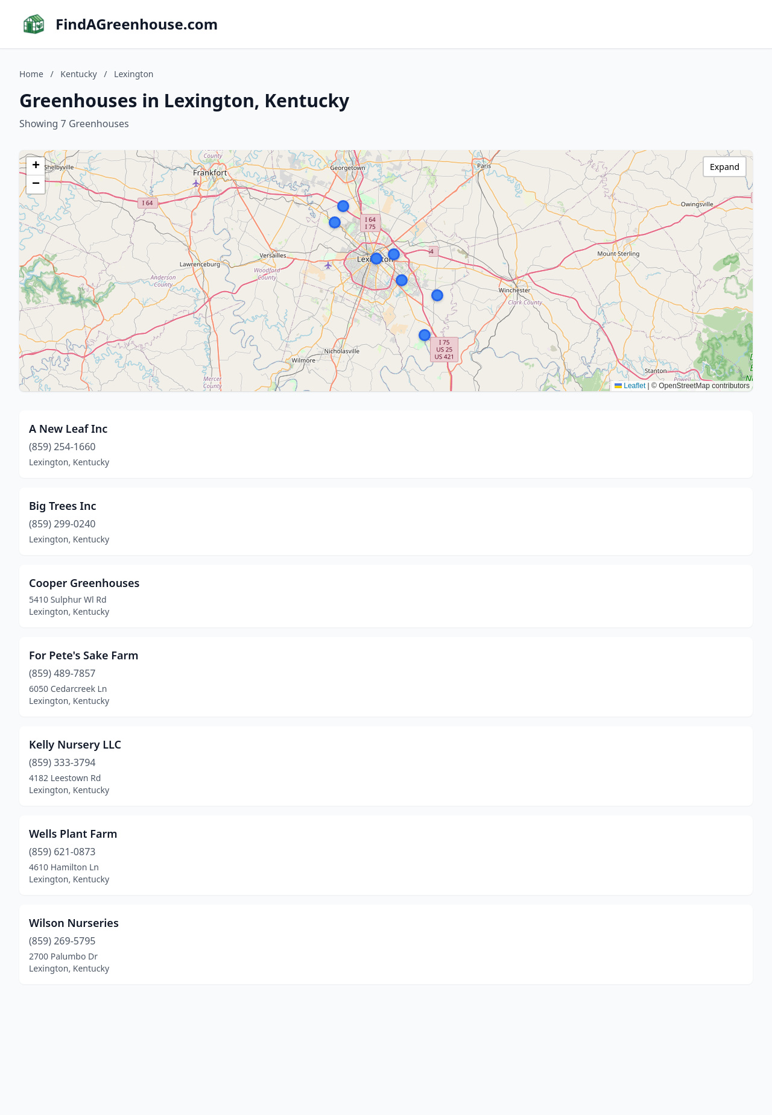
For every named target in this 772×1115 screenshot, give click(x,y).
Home (31, 74)
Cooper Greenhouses (84, 583)
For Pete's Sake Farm (84, 655)
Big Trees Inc (62, 505)
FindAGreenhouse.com (136, 24)
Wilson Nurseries (74, 923)
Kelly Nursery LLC (75, 744)
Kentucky (78, 74)
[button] (376, 259)
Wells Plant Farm (73, 833)
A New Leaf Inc (68, 428)
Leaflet (630, 386)
